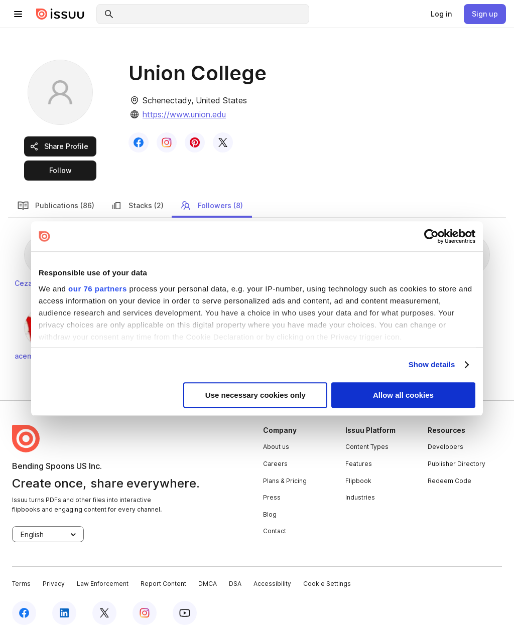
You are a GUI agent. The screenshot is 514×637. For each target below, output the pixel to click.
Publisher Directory (456, 463)
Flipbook (358, 481)
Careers (275, 463)
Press (272, 497)
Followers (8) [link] (211, 206)
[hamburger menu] (18, 14)
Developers (445, 446)
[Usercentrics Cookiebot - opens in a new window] (431, 236)
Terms (21, 583)
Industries (360, 497)
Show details (432, 364)
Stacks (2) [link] (137, 206)
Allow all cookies (403, 395)
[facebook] (24, 613)
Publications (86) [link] (55, 206)
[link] (441, 14)
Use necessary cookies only (255, 395)
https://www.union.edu (184, 114)
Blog (270, 514)
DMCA (207, 583)
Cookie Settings (327, 583)
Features (358, 463)
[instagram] (145, 613)
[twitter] (104, 613)
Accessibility (272, 583)
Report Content (163, 583)
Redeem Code (449, 481)
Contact (274, 531)
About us (276, 446)
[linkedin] (64, 613)
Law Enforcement (102, 583)
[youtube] (185, 613)
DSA (235, 583)
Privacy (54, 583)
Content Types (367, 446)
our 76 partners (97, 288)
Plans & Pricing (285, 481)
